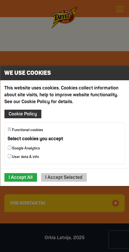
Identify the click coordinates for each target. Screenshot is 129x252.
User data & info (23, 156)
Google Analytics (23, 148)
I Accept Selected (63, 177)
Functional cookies (25, 129)
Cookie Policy (23, 114)
